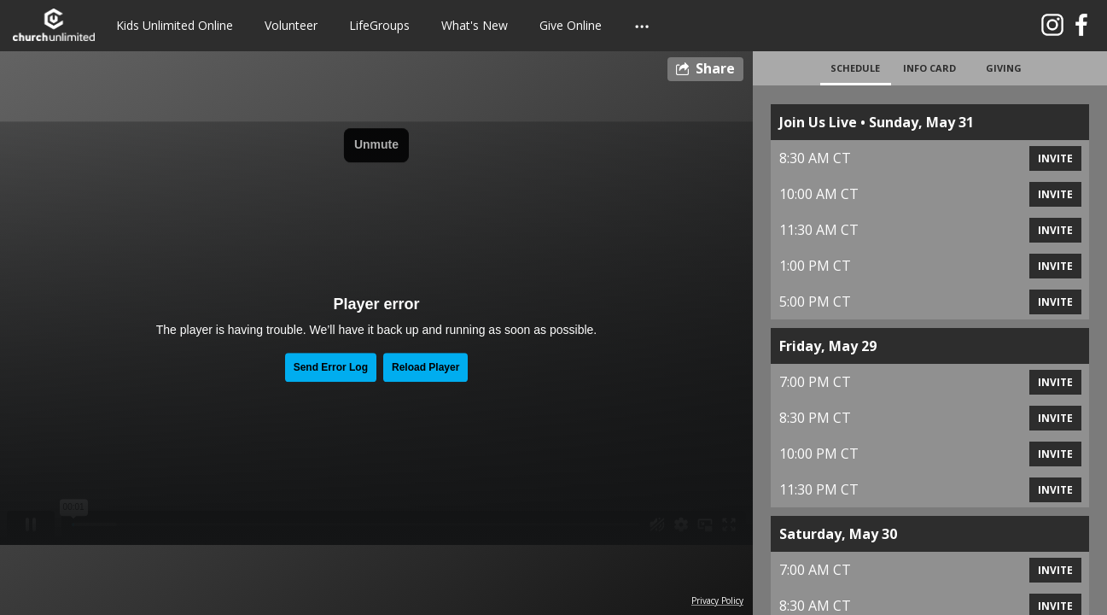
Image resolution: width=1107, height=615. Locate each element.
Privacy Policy (717, 600)
